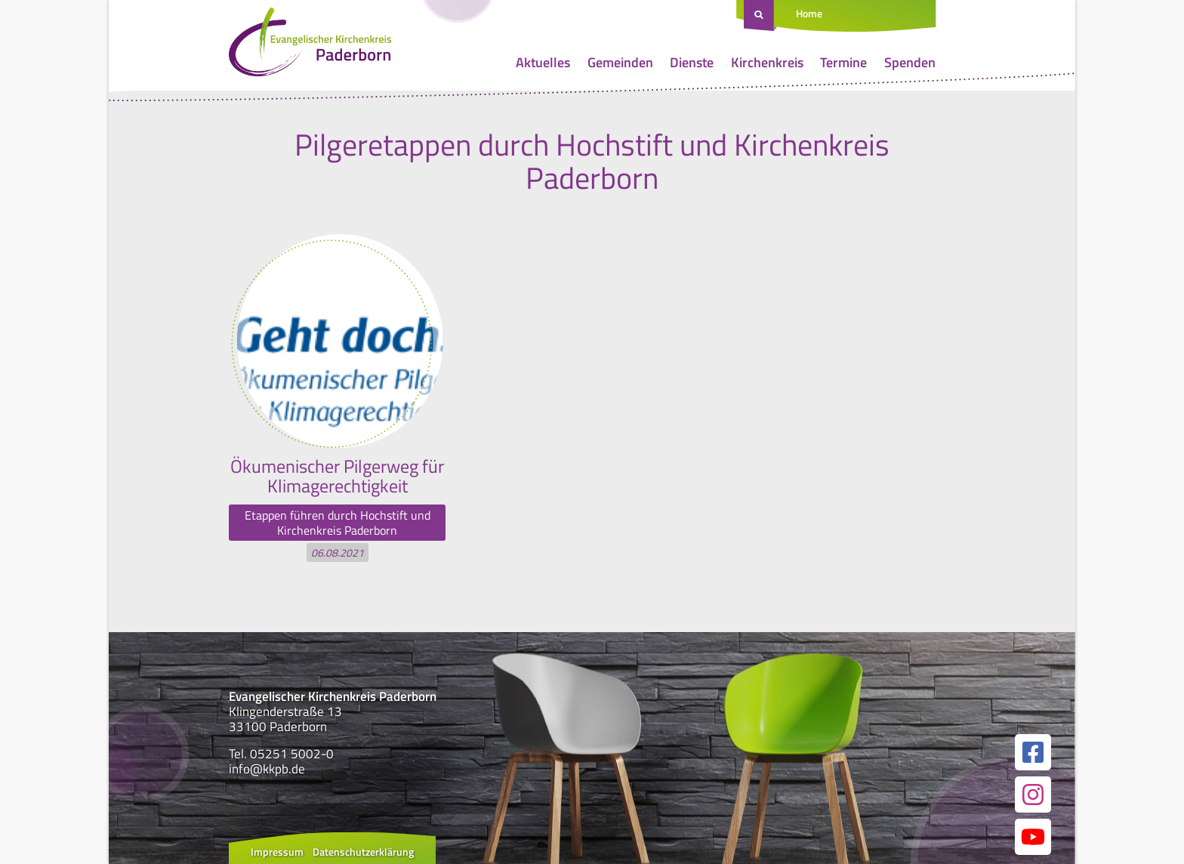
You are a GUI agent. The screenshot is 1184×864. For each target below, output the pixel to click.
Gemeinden (620, 62)
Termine (843, 62)
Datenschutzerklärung (363, 851)
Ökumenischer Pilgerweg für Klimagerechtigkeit (337, 475)
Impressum (277, 851)
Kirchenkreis (767, 62)
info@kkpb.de (267, 769)
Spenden (910, 62)
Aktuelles (543, 62)
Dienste (692, 62)
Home (809, 13)
